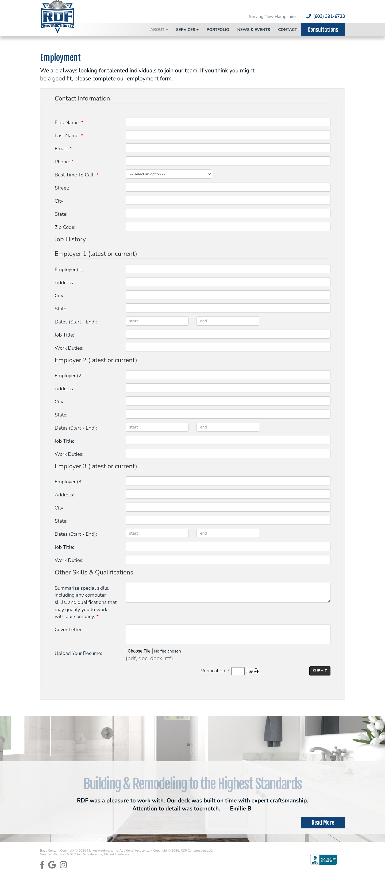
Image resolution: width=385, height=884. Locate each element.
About (159, 29)
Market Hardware (116, 854)
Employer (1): (69, 269)
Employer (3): (69, 481)
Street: (62, 187)
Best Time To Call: (76, 174)
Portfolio (218, 29)
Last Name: (69, 135)
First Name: (69, 122)
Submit (320, 670)
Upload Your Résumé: (78, 653)
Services (187, 29)
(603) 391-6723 (325, 16)
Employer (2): (69, 375)
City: (60, 201)
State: (61, 214)
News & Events (253, 29)
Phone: (64, 161)
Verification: (215, 670)
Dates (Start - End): (76, 321)
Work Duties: (69, 348)
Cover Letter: (69, 629)
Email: (63, 148)
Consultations (323, 29)
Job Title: (64, 334)
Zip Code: (65, 227)
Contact (287, 29)
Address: (64, 282)
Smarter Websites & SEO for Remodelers (70, 854)
